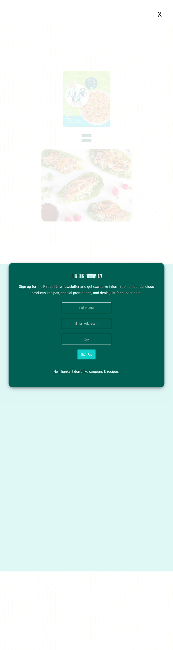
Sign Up (86, 354)
